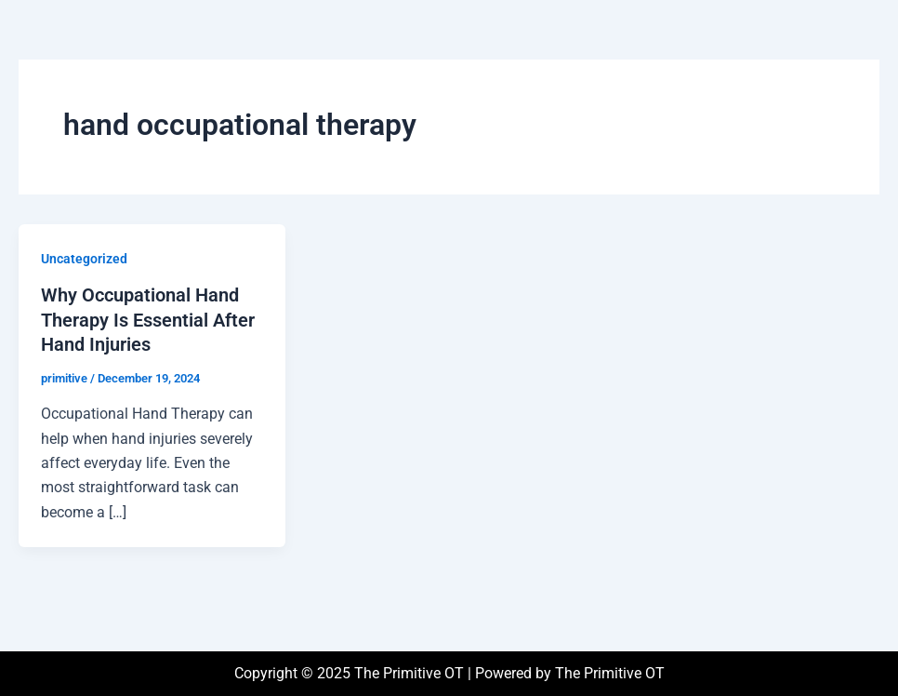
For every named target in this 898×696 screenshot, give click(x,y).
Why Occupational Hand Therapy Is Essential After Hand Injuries (148, 319)
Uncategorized (84, 258)
